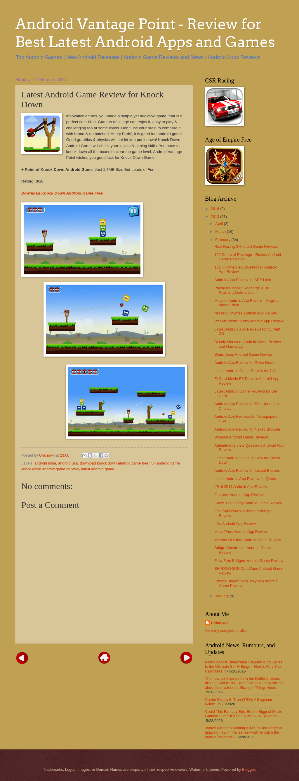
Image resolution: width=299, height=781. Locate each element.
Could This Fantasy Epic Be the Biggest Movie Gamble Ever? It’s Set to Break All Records (243, 713)
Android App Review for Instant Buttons (247, 470)
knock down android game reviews (50, 469)
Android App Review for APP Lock (242, 280)
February (223, 240)
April (219, 223)
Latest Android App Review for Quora (245, 478)
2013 (215, 216)
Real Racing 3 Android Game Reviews (246, 246)
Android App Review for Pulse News (244, 362)
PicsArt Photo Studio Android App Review (249, 321)
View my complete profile (226, 630)
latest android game (97, 469)
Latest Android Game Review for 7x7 (245, 371)
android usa (68, 463)
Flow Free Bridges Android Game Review (248, 560)
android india (45, 463)
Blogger (248, 769)
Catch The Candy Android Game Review (248, 503)
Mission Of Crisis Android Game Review (247, 540)
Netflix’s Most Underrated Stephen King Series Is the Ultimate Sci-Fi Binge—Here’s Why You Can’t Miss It (243, 666)
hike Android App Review (235, 523)
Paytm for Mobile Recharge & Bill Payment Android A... (242, 290)
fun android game (165, 463)
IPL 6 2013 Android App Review (240, 486)
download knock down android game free (114, 463)
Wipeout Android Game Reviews (241, 437)
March (221, 231)
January (222, 596)
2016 (215, 209)
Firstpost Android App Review (238, 495)
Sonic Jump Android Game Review (243, 354)
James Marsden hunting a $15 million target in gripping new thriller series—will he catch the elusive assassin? (243, 732)
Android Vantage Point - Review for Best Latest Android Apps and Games (145, 33)
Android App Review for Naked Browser (247, 429)
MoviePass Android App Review (240, 531)
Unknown (219, 623)
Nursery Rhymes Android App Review (245, 313)
